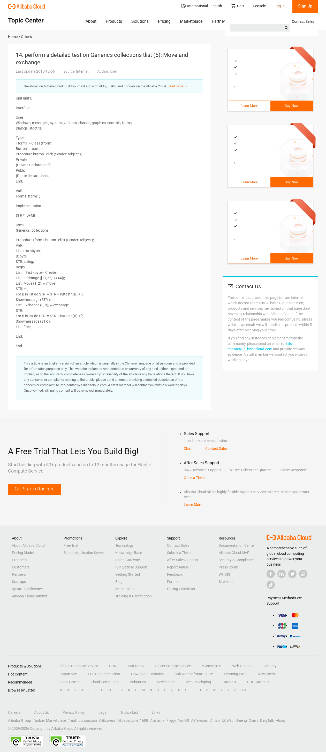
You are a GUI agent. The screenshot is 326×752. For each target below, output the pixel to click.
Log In (280, 6)
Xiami (253, 720)
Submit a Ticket (179, 553)
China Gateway (127, 560)
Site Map (226, 582)
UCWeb (227, 720)
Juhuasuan (88, 720)
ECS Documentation (104, 674)
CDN (112, 666)
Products (114, 21)
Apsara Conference (27, 589)
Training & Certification (133, 596)
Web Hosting (242, 666)
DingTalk (267, 720)
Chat (188, 448)
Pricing (164, 21)
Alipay (281, 720)
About (91, 21)
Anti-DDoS (135, 666)
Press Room (228, 567)
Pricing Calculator (181, 589)
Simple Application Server (84, 553)
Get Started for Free (34, 488)
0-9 (243, 690)
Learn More (248, 106)
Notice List (129, 712)
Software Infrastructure (194, 674)
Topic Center (70, 682)
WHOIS (224, 574)
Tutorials (229, 682)
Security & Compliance (236, 560)
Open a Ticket (195, 478)
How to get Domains (147, 674)
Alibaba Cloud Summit (29, 596)
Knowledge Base (128, 553)
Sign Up (305, 6)
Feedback (175, 574)
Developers (166, 682)
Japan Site (68, 674)
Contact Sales (303, 21)
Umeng (241, 720)
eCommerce (211, 666)
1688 (144, 720)
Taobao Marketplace (49, 720)
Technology (124, 545)
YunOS (183, 720)
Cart (237, 6)
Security (270, 666)
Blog (119, 582)
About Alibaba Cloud (28, 545)
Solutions (140, 21)
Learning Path (235, 674)
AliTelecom (199, 720)
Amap (215, 720)
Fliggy (171, 720)
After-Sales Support (182, 560)
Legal (102, 712)
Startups (19, 582)
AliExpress (107, 720)
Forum (172, 582)
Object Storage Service (173, 666)
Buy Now (291, 106)
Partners (219, 21)
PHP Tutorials (258, 682)
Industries (138, 682)
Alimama (157, 720)
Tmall (72, 720)
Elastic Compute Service (79, 666)
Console (259, 6)
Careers (14, 712)
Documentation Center (237, 545)
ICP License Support (131, 567)
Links (156, 712)
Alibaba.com (128, 720)
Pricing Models (23, 553)
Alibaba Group (19, 720)
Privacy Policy (74, 712)
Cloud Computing (105, 682)
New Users (266, 674)
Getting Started (127, 574)
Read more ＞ (177, 86)
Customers (20, 567)
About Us (41, 712)
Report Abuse (178, 567)
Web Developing (198, 682)
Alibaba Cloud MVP (234, 553)
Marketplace (191, 21)
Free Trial (71, 545)
